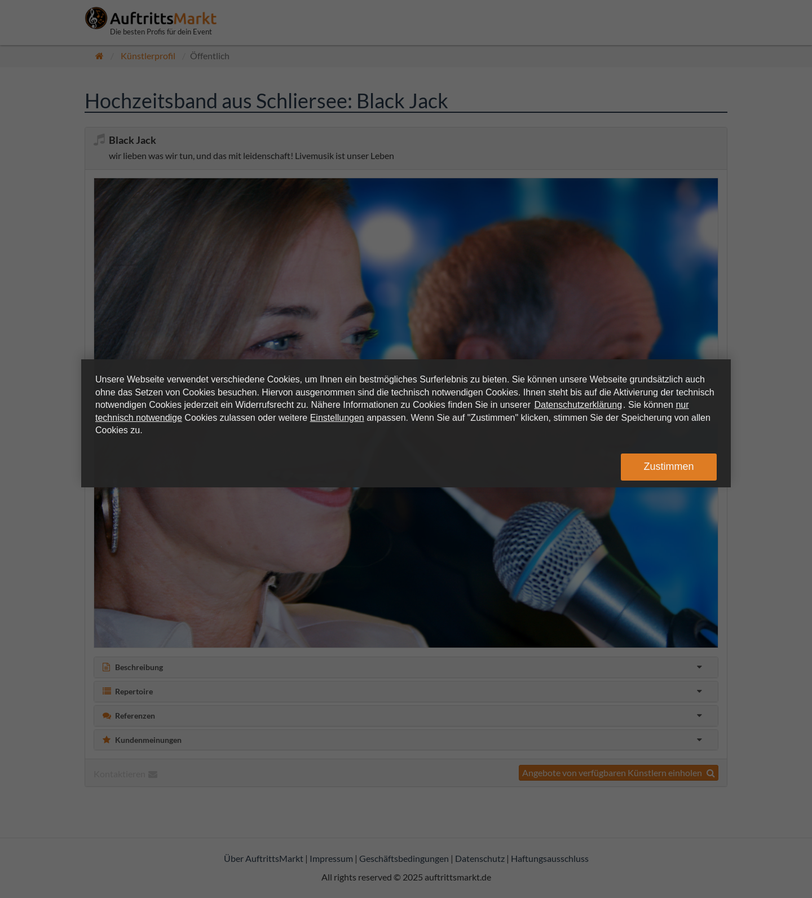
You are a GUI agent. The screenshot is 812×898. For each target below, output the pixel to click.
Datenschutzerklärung (578, 405)
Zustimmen (668, 466)
